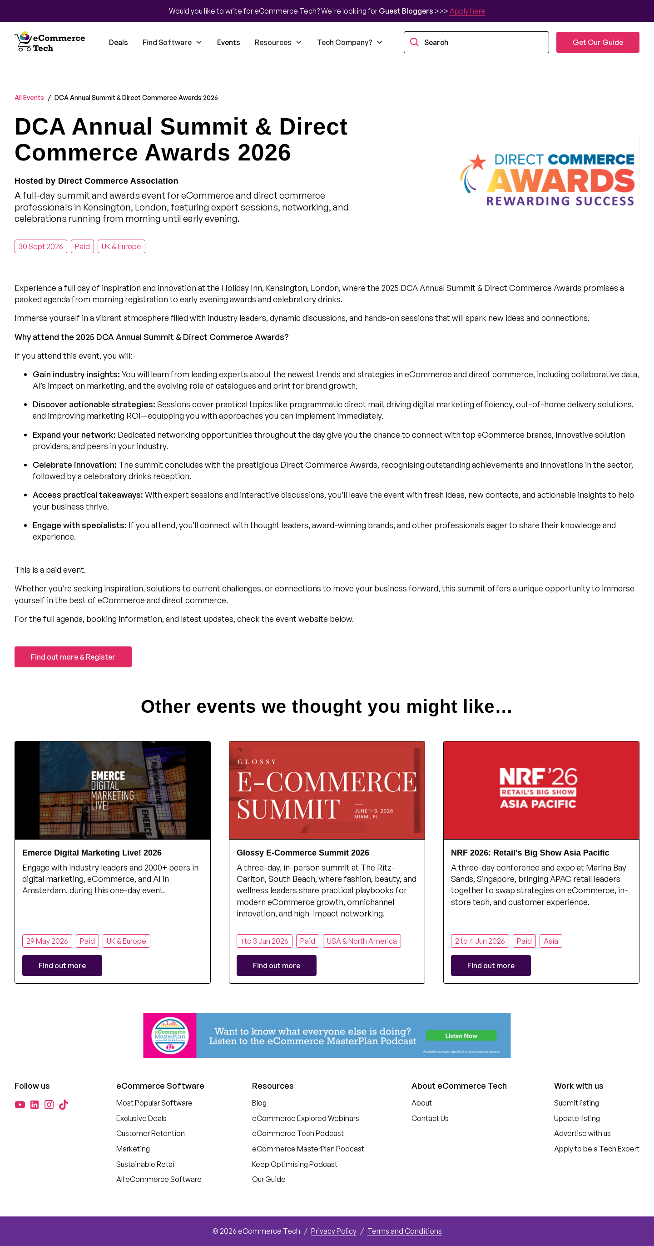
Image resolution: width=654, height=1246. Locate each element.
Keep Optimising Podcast (294, 1164)
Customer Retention (150, 1133)
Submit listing (576, 1102)
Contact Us (430, 1118)
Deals (118, 42)
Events (228, 42)
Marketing (133, 1148)
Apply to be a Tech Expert (596, 1148)
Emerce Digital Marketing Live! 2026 (92, 852)
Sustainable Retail (146, 1164)
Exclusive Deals (141, 1118)
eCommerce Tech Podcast (298, 1133)
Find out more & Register (73, 656)
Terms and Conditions (404, 1231)
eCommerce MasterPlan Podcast (308, 1148)
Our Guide (269, 1179)
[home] (51, 42)
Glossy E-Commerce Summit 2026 (303, 852)
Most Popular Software (154, 1102)
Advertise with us (582, 1133)
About (421, 1102)
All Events (29, 97)
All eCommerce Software (159, 1179)
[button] (172, 42)
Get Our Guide (598, 42)
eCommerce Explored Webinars (305, 1118)
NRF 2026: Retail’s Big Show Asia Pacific (530, 852)
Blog (259, 1102)
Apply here (468, 10)
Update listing (577, 1118)
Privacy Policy (334, 1231)
